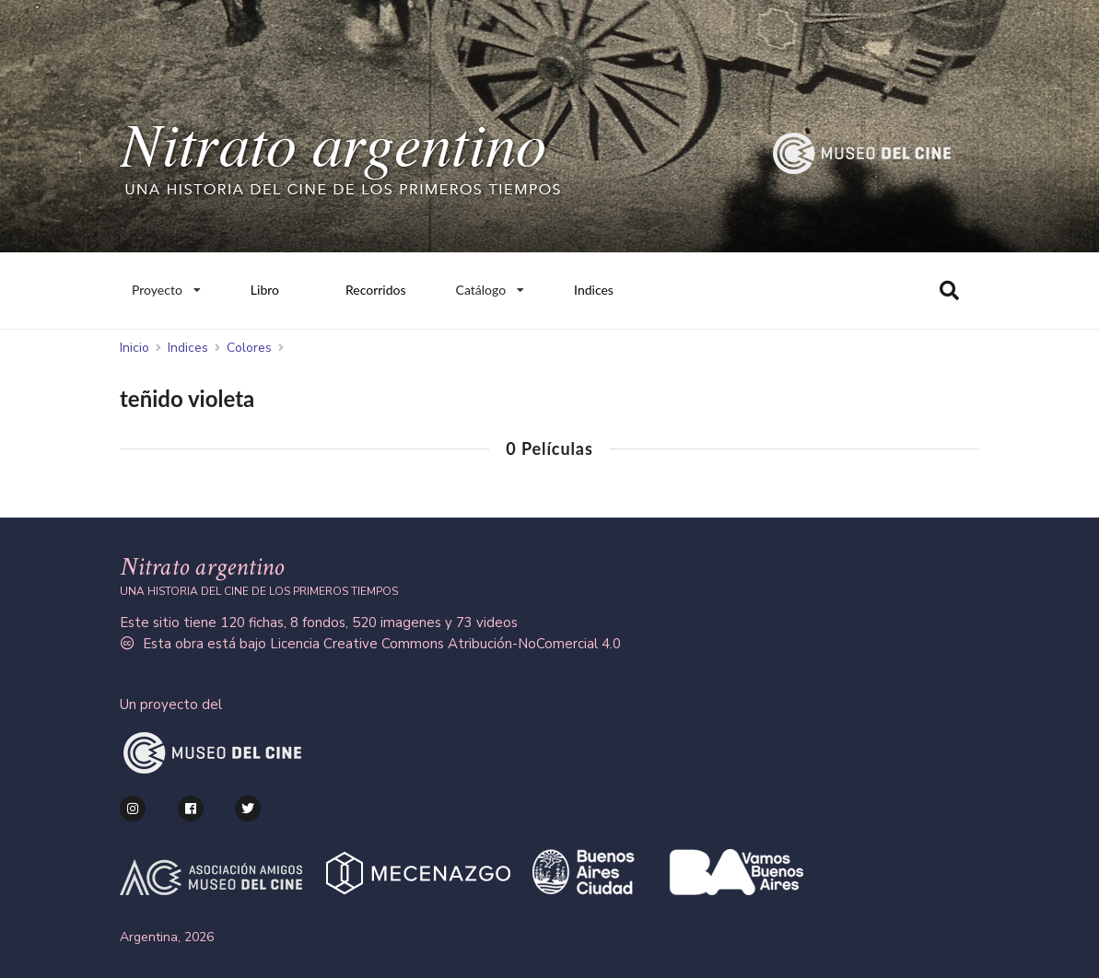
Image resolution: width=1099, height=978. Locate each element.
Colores (249, 348)
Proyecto (166, 285)
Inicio (134, 348)
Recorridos (375, 289)
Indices (594, 289)
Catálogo (490, 285)
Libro (265, 289)
